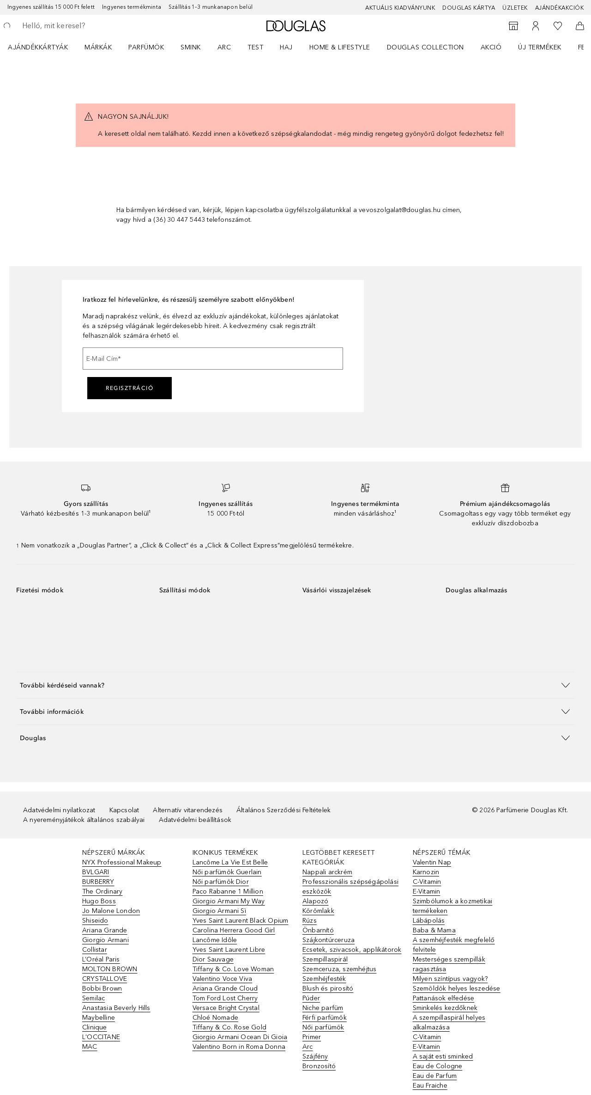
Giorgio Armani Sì (219, 911)
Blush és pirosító (327, 988)
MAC (89, 1047)
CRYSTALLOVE (104, 979)
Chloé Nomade (215, 1018)
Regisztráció (129, 388)
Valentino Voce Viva (223, 979)
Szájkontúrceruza (328, 940)
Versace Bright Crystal (226, 1008)
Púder (311, 998)
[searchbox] (90, 26)
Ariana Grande (104, 930)
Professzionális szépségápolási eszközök (350, 886)
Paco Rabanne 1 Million (228, 891)
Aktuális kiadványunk (400, 8)
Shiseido (95, 921)
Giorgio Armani (105, 940)
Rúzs (309, 921)
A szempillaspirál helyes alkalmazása (449, 1022)
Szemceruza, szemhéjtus (339, 969)
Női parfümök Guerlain (227, 872)
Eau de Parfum (435, 1076)
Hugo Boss (99, 901)
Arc (224, 47)
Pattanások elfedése (444, 998)
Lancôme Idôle (215, 940)
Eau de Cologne (438, 1066)
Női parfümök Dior (221, 882)
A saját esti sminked (443, 1056)
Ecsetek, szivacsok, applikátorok (351, 950)
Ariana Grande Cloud (225, 988)
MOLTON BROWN (109, 969)
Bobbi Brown (102, 988)
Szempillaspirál (325, 959)
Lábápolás (429, 921)
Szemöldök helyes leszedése (457, 988)
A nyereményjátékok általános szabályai (84, 820)
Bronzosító (319, 1066)
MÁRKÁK (98, 47)
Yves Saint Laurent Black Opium (241, 921)
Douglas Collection (425, 47)
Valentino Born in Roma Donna (239, 1047)
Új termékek (539, 47)
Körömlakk (318, 911)
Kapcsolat (124, 810)
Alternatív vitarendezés (188, 810)
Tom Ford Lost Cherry (225, 998)
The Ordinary (102, 891)
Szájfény (315, 1056)
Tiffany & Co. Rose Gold (230, 1027)
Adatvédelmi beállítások (195, 820)
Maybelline (98, 1018)
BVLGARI (95, 872)
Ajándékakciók (559, 8)
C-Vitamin (427, 882)
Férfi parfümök (324, 1018)
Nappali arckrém (327, 872)
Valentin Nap (432, 862)
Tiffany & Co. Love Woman (233, 969)
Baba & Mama (434, 930)
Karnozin (426, 872)
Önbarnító (318, 930)
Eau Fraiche (430, 1085)
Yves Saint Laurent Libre (229, 950)
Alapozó (315, 901)
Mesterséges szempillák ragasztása (449, 964)
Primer (311, 1037)
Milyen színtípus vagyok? (450, 979)
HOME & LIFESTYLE (339, 47)
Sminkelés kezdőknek (445, 1008)
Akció (491, 47)
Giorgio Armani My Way (229, 901)
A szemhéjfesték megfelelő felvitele (454, 945)
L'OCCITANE (101, 1037)
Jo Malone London (111, 911)
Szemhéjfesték (324, 979)
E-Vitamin (426, 891)
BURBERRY (98, 882)
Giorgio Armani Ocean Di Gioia (240, 1037)
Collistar (94, 950)
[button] (295, 685)
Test (255, 47)
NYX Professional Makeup (122, 862)
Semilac (93, 998)
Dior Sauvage (213, 959)
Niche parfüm (322, 1008)
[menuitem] (44, 47)
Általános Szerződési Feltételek (283, 810)
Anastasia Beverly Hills (116, 1008)
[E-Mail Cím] (213, 358)
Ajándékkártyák (38, 47)
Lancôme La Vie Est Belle (230, 862)
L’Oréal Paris (101, 959)
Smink (191, 47)
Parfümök (146, 47)
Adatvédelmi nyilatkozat (59, 810)
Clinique (94, 1027)
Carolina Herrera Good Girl (234, 930)
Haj (286, 47)
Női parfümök (323, 1027)
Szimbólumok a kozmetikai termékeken (453, 906)
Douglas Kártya (468, 8)
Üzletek (515, 8)
